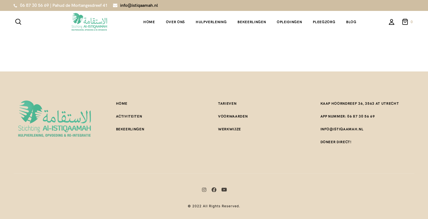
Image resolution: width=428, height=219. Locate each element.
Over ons (175, 22)
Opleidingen (289, 22)
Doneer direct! (336, 142)
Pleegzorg (324, 22)
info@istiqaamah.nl (139, 5)
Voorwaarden (233, 116)
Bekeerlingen (251, 22)
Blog (351, 22)
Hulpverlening (211, 22)
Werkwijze (229, 129)
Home (149, 22)
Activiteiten (129, 116)
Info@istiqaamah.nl (342, 129)
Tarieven (227, 103)
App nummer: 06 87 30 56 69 (347, 116)
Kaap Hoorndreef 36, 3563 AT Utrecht (359, 103)
